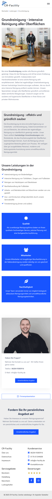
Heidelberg (6, 477)
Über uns (5, 453)
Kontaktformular (36, 464)
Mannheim (6, 481)
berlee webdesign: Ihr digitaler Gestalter (33, 495)
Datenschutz (6, 457)
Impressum (6, 460)
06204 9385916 (36, 453)
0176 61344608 (36, 457)
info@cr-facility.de (37, 460)
